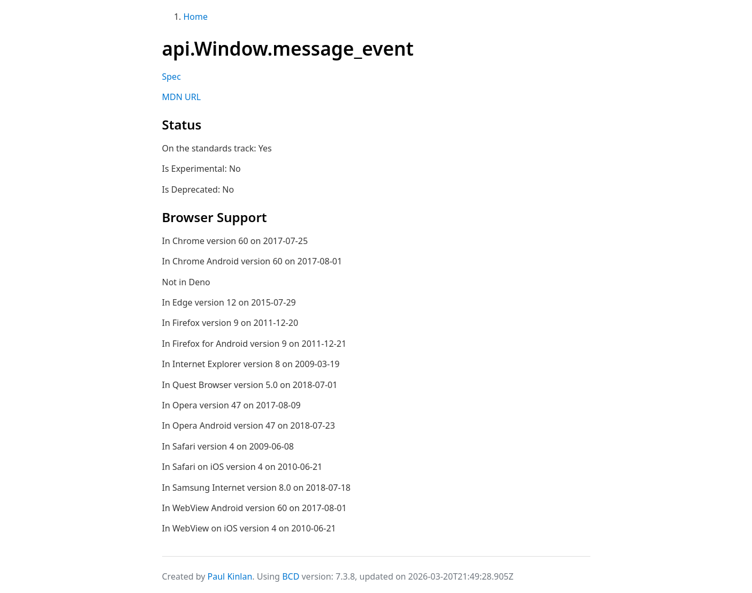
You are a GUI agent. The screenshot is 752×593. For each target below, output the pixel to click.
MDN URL (181, 97)
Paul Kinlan (230, 576)
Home (196, 16)
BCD (290, 576)
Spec (171, 76)
